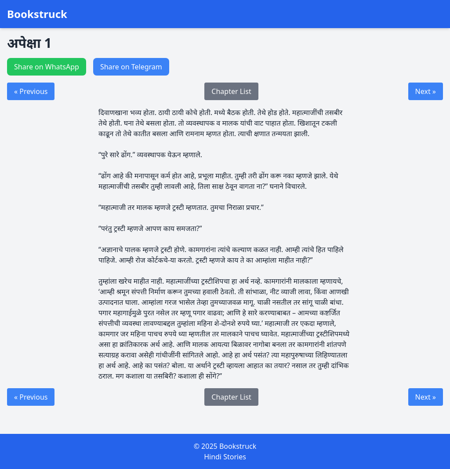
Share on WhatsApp (46, 67)
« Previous (30, 91)
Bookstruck (37, 14)
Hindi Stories (225, 457)
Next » (425, 91)
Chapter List (231, 91)
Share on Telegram (131, 67)
